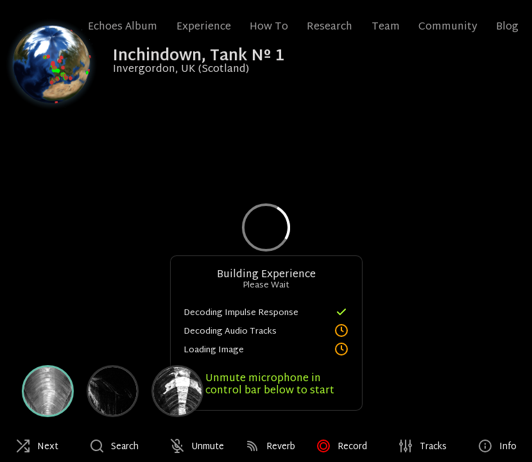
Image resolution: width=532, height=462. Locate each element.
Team (386, 27)
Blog (507, 27)
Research (329, 27)
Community (447, 27)
